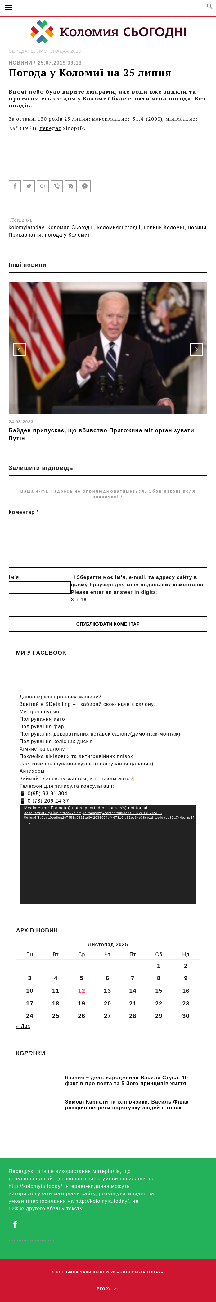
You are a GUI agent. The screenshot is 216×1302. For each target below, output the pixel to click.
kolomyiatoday (26, 227)
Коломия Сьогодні (70, 227)
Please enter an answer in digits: (114, 592)
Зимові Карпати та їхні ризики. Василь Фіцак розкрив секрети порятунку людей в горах (127, 1104)
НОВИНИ (20, 62)
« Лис (23, 1026)
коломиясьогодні (119, 227)
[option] (108, 362)
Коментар (24, 512)
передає (50, 128)
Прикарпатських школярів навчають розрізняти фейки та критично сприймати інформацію (104, 1063)
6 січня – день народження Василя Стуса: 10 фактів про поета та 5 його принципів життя (126, 1080)
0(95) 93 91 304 (47, 793)
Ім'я (14, 577)
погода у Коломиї (67, 235)
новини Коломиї (164, 227)
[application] (108, 854)
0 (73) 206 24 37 (48, 801)
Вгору (107, 1289)
